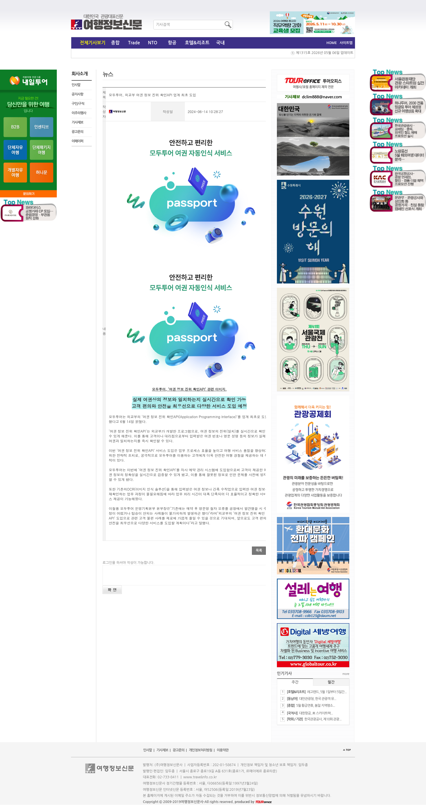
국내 (220, 43)
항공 (172, 43)
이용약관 (222, 750)
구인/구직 (78, 103)
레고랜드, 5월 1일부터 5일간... (326, 692)
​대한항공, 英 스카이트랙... (316, 713)
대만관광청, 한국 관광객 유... (317, 698)
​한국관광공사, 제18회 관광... (322, 719)
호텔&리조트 (197, 43)
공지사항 (77, 94)
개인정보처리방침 (200, 750)
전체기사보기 (92, 43)
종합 (115, 43)
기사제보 (77, 122)
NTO (152, 43)
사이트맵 (346, 43)
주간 (295, 682)
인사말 (76, 85)
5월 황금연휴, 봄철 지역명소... (315, 705)
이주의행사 (79, 113)
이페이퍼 (77, 141)
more (346, 673)
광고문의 (77, 132)
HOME (331, 43)
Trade (134, 43)
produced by (253, 802)
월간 (331, 682)
